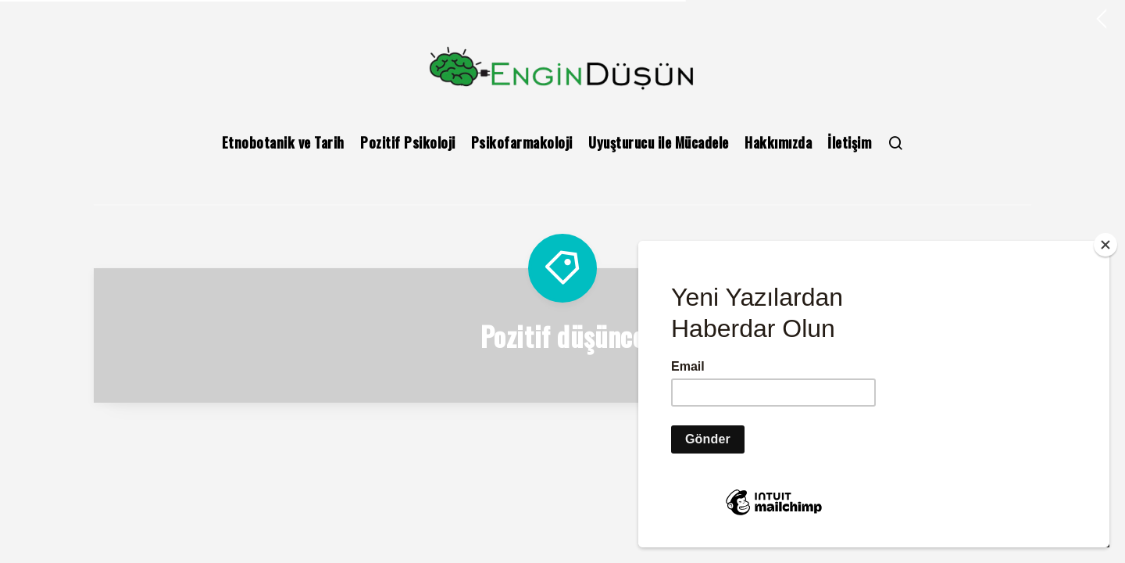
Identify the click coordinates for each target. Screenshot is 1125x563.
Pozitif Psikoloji (407, 142)
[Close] (1105, 244)
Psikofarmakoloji (522, 142)
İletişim (849, 142)
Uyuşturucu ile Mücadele (658, 142)
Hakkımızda (778, 142)
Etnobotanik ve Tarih (283, 142)
